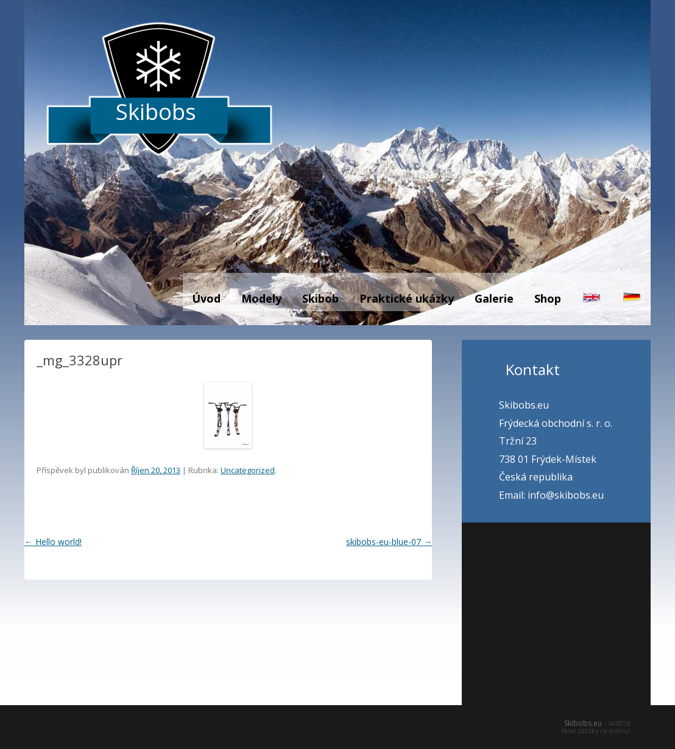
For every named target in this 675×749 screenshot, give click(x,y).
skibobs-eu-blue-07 (389, 541)
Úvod (206, 298)
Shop (547, 298)
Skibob (320, 298)
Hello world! (53, 541)
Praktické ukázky (406, 298)
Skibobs (156, 112)
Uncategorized (248, 470)
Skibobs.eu (583, 723)
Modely (261, 298)
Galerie (494, 298)
